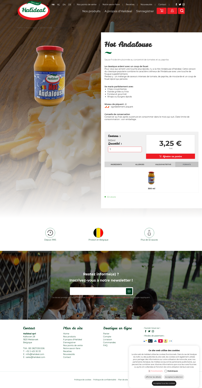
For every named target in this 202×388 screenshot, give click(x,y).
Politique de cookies (82, 380)
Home (66, 333)
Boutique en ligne (117, 328)
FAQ (105, 345)
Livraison (107, 339)
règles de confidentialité (96, 297)
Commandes (109, 342)
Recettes (67, 351)
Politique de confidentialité (104, 380)
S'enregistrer (69, 342)
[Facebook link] (145, 331)
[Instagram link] (152, 331)
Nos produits (69, 336)
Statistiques (172, 382)
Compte (107, 336)
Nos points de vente (73, 345)
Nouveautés (69, 354)
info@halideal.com (35, 354)
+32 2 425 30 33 (33, 351)
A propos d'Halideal (72, 339)
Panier (106, 333)
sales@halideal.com (35, 357)
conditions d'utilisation (120, 297)
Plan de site (72, 328)
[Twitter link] (148, 331)
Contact (29, 328)
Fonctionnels (157, 382)
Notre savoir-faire (71, 348)
